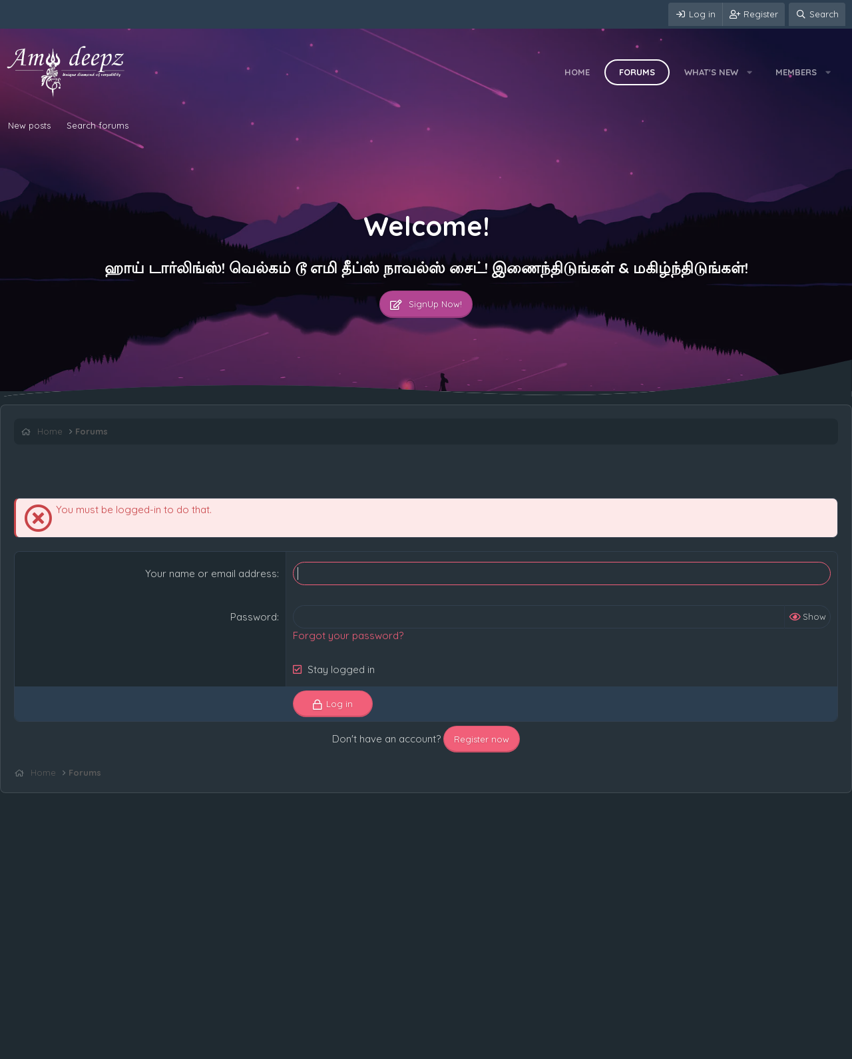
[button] (749, 72)
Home (577, 72)
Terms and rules (96, 1045)
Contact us (31, 1045)
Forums (637, 72)
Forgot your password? (348, 635)
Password (253, 616)
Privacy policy (167, 1045)
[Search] (817, 14)
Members (796, 72)
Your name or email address (211, 573)
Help (215, 1045)
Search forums (97, 125)
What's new (711, 72)
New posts (29, 125)
